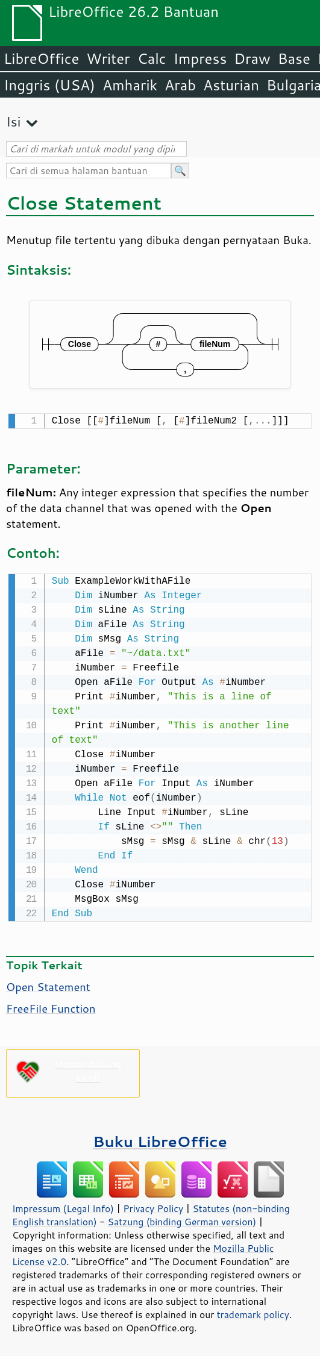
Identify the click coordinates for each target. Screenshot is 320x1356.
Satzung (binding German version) (182, 1219)
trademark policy (253, 1312)
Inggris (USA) (49, 85)
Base (294, 58)
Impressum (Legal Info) (63, 1206)
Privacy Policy (153, 1206)
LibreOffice (41, 58)
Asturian (231, 85)
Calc (151, 58)
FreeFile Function (51, 1006)
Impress (200, 58)
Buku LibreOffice (160, 1138)
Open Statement (48, 984)
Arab (180, 85)
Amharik (129, 85)
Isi (13, 121)
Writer (108, 58)
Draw (252, 58)
